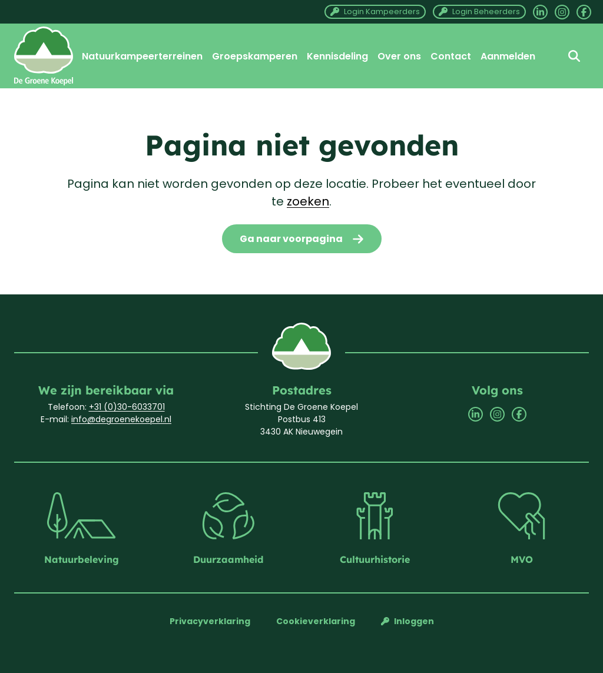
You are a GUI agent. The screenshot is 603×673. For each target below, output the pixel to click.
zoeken (308, 201)
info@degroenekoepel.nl (121, 419)
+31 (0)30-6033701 (127, 407)
